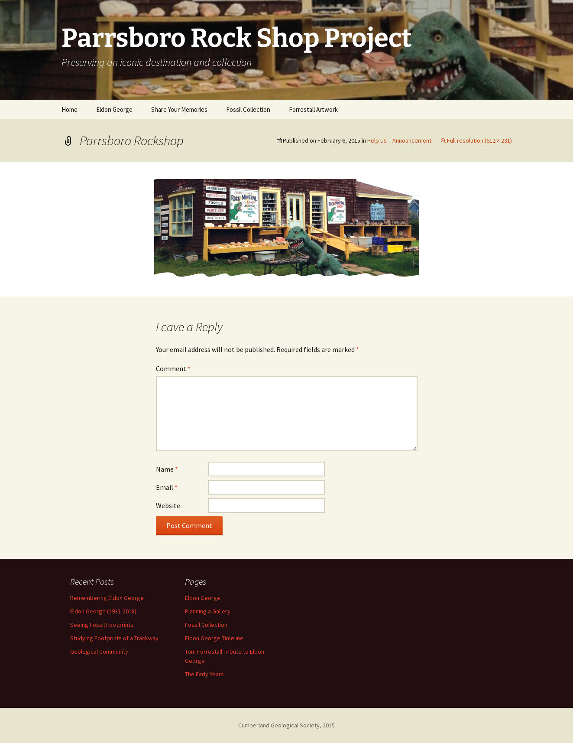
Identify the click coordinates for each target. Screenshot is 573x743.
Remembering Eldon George (107, 598)
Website (168, 505)
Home (70, 109)
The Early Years (204, 674)
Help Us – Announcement (399, 140)
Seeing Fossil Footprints (101, 625)
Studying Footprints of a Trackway (114, 638)
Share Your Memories (179, 109)
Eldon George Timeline (214, 638)
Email (167, 487)
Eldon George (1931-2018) (103, 611)
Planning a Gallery (207, 611)
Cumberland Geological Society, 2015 (286, 725)
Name (167, 469)
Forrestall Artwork (313, 109)
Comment (173, 368)
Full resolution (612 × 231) (479, 140)
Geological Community (99, 651)
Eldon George (114, 109)
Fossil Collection (248, 109)
